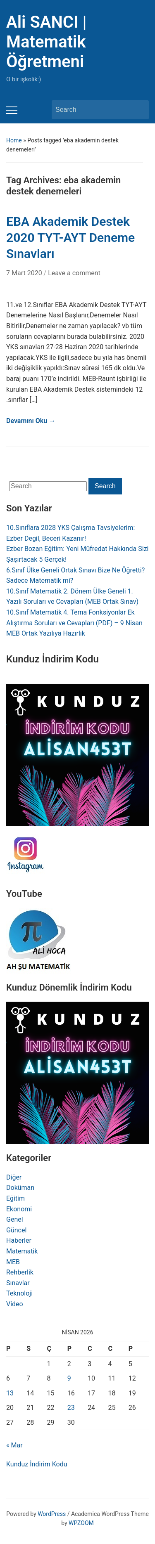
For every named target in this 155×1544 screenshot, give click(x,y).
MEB (13, 1262)
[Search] (93, 110)
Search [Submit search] (138, 110)
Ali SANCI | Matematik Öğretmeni (46, 41)
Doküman (20, 1188)
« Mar (14, 1445)
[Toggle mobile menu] (11, 110)
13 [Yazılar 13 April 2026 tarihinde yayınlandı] (10, 1393)
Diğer (13, 1177)
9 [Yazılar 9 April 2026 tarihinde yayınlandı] (69, 1378)
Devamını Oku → (30, 421)
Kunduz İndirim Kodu (36, 1464)
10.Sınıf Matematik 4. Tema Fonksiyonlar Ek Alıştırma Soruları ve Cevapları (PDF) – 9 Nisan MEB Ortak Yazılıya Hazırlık (74, 622)
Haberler (18, 1240)
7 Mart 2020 (25, 273)
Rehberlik (19, 1272)
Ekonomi (19, 1209)
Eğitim (15, 1198)
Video (14, 1304)
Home (14, 140)
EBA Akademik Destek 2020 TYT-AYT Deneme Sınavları (70, 237)
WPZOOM (81, 1523)
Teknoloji (19, 1293)
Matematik (22, 1251)
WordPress (52, 1514)
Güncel (16, 1230)
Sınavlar (18, 1283)
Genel (14, 1219)
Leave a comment (74, 273)
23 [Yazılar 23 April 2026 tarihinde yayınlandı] (71, 1408)
